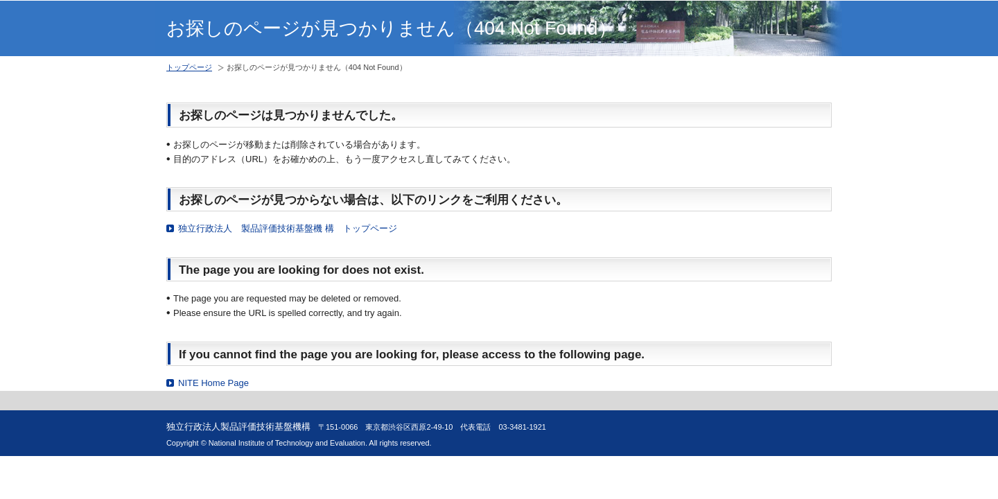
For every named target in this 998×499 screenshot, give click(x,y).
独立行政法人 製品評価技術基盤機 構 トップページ (287, 228)
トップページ (189, 67)
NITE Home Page (213, 383)
